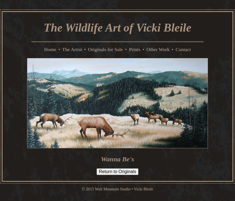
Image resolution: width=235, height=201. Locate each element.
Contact (183, 49)
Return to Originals (117, 171)
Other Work (158, 49)
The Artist (72, 49)
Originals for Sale (105, 49)
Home (50, 49)
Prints (134, 49)
